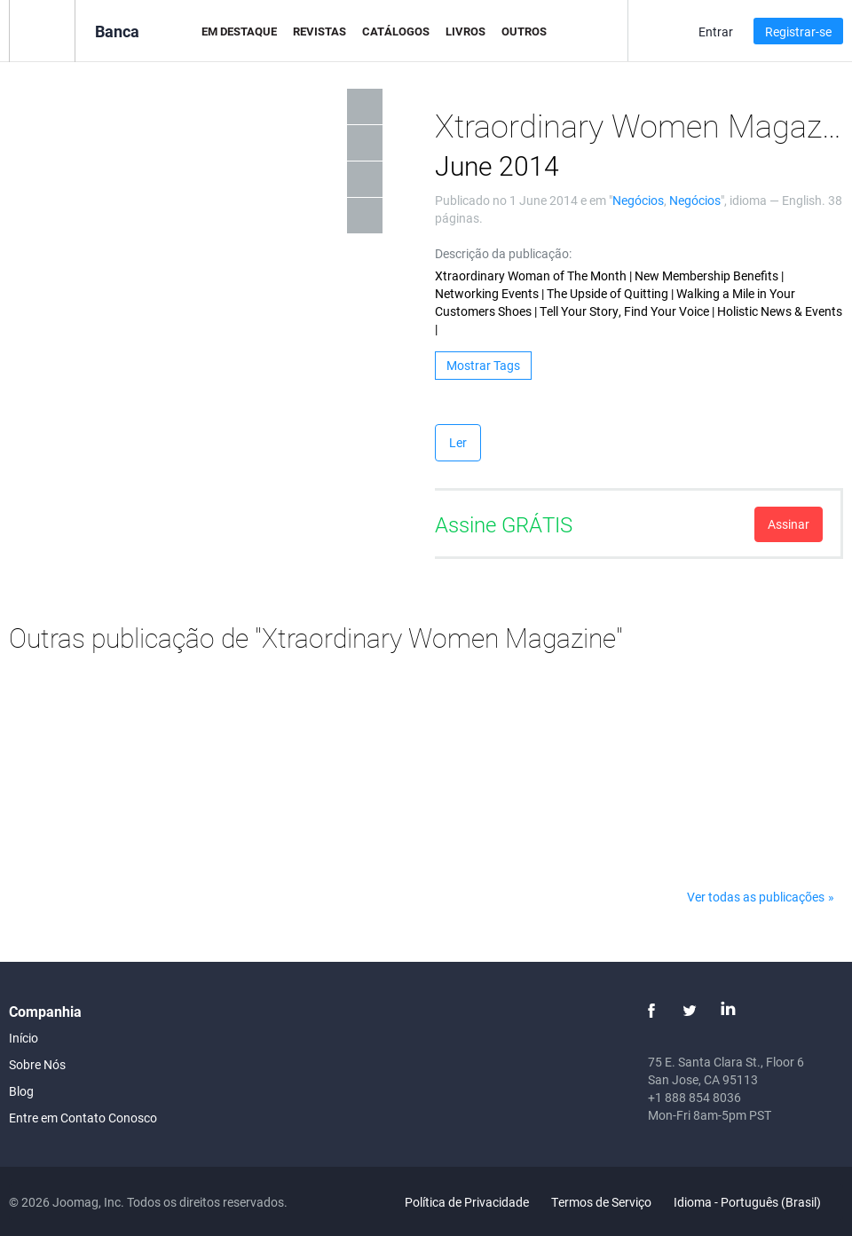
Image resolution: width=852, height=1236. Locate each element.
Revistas (319, 31)
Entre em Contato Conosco (83, 1117)
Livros (465, 31)
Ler (458, 442)
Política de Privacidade (467, 1201)
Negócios (638, 200)
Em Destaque (239, 31)
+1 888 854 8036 (694, 1097)
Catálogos (396, 31)
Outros (524, 31)
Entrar (715, 31)
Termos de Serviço (601, 1201)
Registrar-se (798, 31)
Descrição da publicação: (503, 253)
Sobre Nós (37, 1064)
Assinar (788, 524)
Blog (21, 1090)
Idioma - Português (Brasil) (757, 1201)
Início (23, 1037)
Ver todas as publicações (755, 896)
